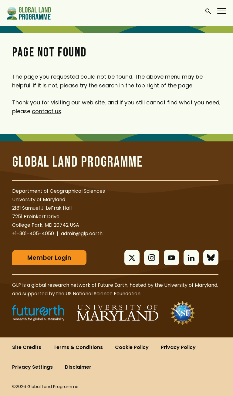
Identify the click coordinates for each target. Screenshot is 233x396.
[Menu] (222, 10)
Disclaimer (78, 367)
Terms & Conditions (78, 347)
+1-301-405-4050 (33, 233)
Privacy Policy (178, 347)
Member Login (49, 257)
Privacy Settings (32, 367)
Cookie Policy (132, 347)
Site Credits (26, 347)
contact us (46, 111)
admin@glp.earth (82, 233)
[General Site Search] (208, 11)
